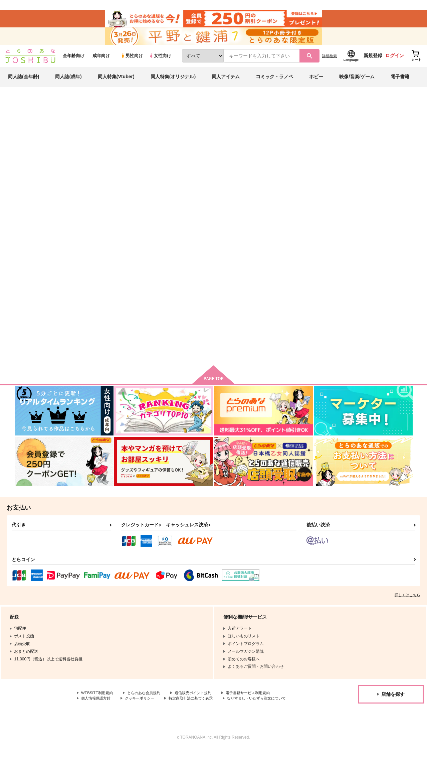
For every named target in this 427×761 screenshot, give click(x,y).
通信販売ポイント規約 (200, 698)
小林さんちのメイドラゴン (312, 142)
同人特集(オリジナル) (173, 81)
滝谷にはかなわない (245, 142)
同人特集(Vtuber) (116, 81)
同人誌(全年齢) (23, 81)
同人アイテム (226, 81)
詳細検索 (329, 60)
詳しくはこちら (407, 600)
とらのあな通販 (27, 110)
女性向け (160, 60)
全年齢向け (73, 60)
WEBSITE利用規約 (98, 698)
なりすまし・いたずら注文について (113, 710)
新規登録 (373, 60)
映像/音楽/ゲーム (357, 81)
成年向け (101, 60)
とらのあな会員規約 (148, 698)
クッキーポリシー (144, 704)
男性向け (132, 60)
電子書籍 (400, 81)
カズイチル (72, 142)
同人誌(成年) (68, 81)
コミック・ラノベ (274, 81)
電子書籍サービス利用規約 (258, 698)
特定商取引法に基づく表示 (198, 704)
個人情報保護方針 (97, 704)
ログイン (394, 60)
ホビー (316, 81)
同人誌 (53, 110)
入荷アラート (312, 128)
